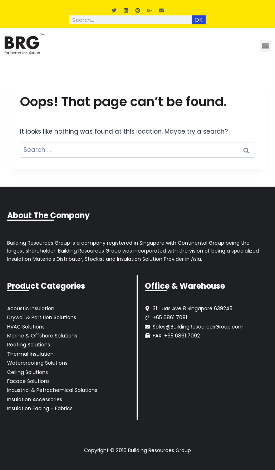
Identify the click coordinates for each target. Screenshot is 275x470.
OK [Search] (199, 20)
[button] (265, 46)
